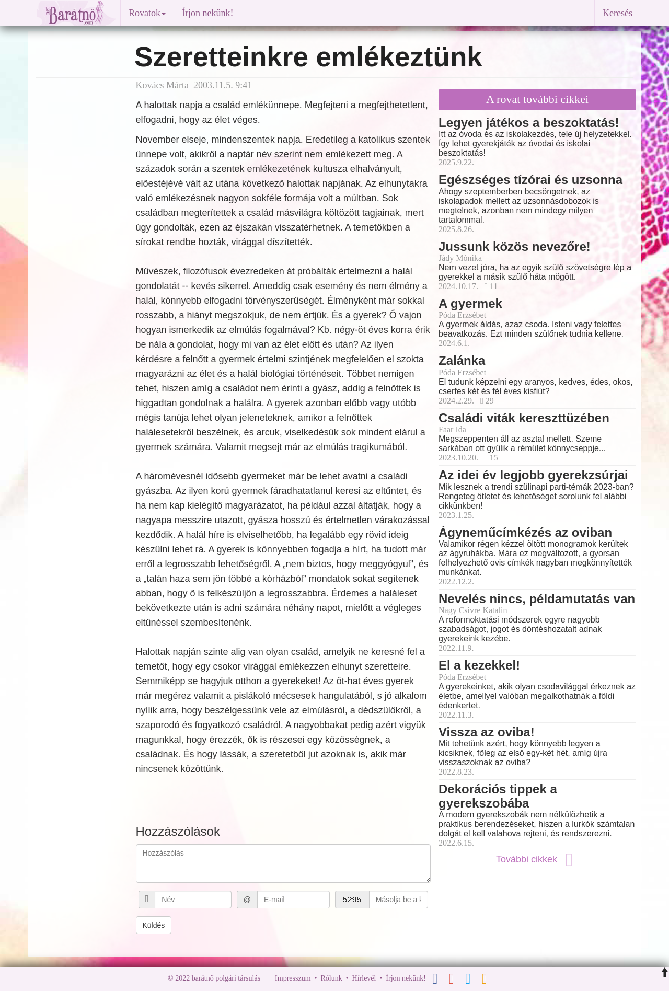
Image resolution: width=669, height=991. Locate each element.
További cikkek (537, 859)
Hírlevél (364, 978)
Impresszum (292, 978)
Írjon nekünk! (207, 13)
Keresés (617, 13)
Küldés (154, 925)
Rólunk (331, 978)
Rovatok (147, 13)
